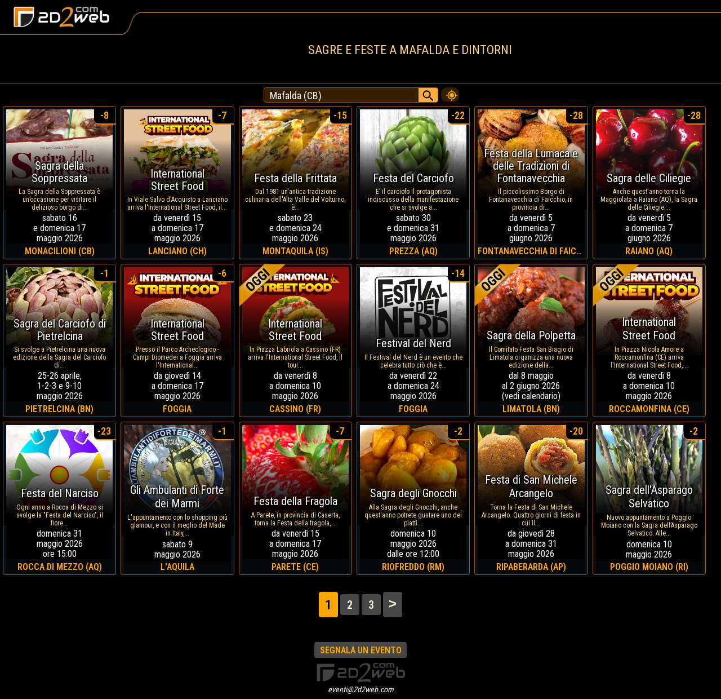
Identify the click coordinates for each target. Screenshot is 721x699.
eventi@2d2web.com (361, 689)
